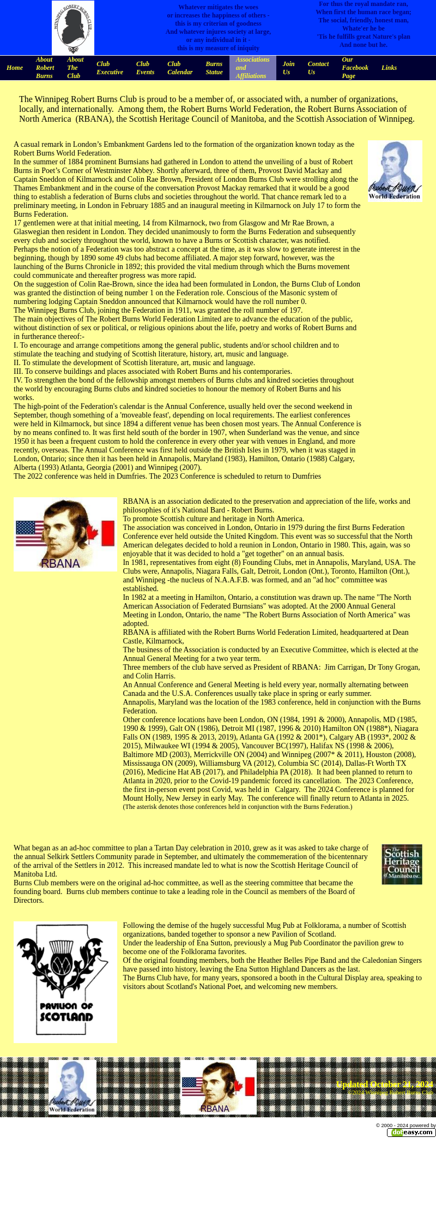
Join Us (289, 68)
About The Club (75, 68)
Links (389, 68)
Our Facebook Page (355, 68)
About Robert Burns (45, 68)
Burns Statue (213, 68)
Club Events (145, 68)
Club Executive (109, 68)
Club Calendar (179, 68)
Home (15, 68)
